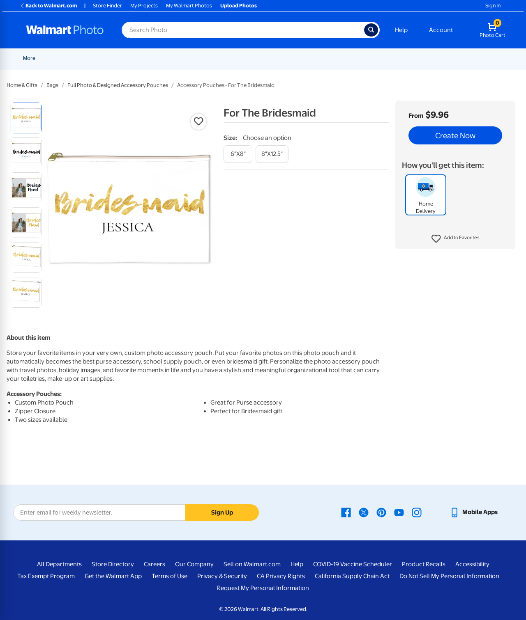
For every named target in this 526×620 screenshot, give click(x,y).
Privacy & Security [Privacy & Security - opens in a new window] (222, 576)
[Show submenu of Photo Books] (394, 58)
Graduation (101, 58)
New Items (65, 58)
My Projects (144, 5)
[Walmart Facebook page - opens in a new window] (346, 512)
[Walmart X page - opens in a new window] (364, 512)
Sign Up (222, 512)
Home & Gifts (22, 85)
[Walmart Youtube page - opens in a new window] (399, 512)
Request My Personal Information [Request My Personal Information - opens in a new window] (263, 588)
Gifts (410, 58)
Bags (52, 85)
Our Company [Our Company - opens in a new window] (194, 564)
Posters (249, 58)
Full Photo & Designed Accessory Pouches (117, 85)
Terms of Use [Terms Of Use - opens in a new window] (169, 576)
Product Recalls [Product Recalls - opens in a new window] (423, 564)
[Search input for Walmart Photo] (243, 30)
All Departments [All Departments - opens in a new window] (59, 564)
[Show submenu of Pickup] (143, 58)
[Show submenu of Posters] (262, 58)
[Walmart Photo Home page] (64, 30)
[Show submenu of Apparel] (452, 58)
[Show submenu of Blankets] (350, 58)
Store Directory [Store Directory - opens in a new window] (113, 564)
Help (401, 30)
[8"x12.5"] (272, 154)
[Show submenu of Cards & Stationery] (229, 58)
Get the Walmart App (113, 576)
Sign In (493, 5)
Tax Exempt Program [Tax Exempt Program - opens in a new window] (46, 576)
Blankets (337, 58)
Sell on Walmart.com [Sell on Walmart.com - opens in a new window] (252, 564)
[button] (455, 239)
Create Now (455, 135)
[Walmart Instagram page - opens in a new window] (417, 512)
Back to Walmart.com (48, 5)
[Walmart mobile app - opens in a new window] (474, 512)
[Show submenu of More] (479, 58)
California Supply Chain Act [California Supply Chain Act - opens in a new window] (352, 576)
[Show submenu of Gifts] (420, 58)
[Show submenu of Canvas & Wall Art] (316, 58)
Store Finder (107, 5)
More (469, 58)
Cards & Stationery (204, 58)
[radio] (26, 118)
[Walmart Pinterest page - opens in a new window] (381, 512)
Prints (161, 58)
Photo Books (376, 58)
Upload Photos (238, 5)
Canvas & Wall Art (292, 58)
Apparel (439, 58)
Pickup (132, 58)
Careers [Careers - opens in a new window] (154, 564)
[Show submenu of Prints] (171, 58)
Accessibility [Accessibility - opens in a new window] (472, 564)
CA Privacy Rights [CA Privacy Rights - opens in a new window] (281, 576)
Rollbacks (32, 58)
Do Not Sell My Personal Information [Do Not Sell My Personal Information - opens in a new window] (449, 576)
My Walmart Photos (189, 5)
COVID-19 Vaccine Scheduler (352, 564)
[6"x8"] (238, 154)
